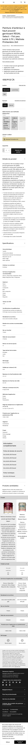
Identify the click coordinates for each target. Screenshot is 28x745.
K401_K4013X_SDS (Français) (9, 464)
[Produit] (14, 497)
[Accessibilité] (14, 711)
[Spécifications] (14, 243)
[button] (21, 2)
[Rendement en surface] (14, 595)
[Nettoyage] (14, 635)
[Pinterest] (16, 682)
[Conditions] (6, 711)
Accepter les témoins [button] (20, 742)
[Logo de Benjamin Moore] (14, 2)
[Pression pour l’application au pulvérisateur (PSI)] (14, 625)
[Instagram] (6, 682)
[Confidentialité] (15, 709)
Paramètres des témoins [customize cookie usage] (8, 738)
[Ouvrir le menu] (3, 2)
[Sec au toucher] (14, 606)
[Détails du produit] (14, 158)
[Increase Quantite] (9, 150)
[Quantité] (6, 150)
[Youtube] (13, 682)
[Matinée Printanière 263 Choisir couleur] (14, 139)
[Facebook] (3, 682)
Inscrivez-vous (6, 673)
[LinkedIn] (6, 685)
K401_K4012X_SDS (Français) (9, 454)
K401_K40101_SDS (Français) (9, 468)
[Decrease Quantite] (4, 150)
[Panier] (24, 2)
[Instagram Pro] (9, 682)
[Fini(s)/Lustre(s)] (14, 564)
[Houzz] (3, 685)
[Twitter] (19, 682)
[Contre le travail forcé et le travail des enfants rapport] (14, 715)
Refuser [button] (8, 742)
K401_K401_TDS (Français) (9, 476)
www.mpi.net (17, 666)
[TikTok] (9, 685)
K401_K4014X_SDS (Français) (9, 457)
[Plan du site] (6, 709)
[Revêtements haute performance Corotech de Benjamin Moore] (9, 721)
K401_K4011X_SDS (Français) (9, 461)
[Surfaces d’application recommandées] (14, 578)
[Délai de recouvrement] (14, 615)
